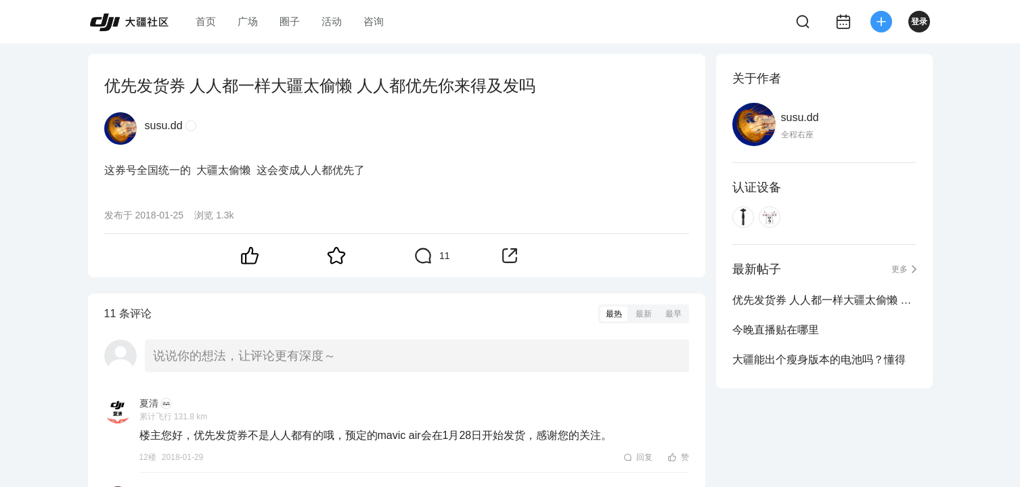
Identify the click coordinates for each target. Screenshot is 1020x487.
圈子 (290, 21)
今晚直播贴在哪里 (775, 329)
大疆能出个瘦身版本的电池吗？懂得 (819, 359)
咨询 (373, 21)
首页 (206, 21)
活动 (331, 21)
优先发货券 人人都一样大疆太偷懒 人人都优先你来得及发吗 (824, 300)
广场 (248, 21)
